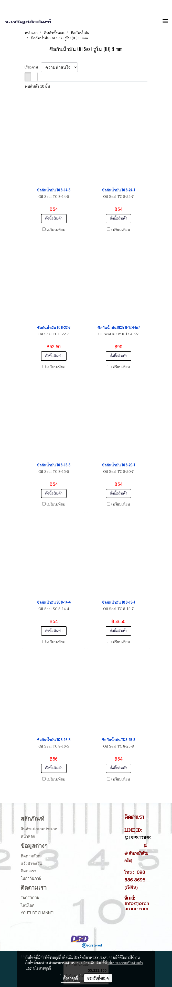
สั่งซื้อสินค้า (53, 218)
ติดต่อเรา (28, 871)
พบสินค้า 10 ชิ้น (37, 86)
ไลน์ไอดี (28, 905)
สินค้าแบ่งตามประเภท (39, 829)
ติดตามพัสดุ (30, 856)
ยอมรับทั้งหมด (98, 978)
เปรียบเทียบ (56, 229)
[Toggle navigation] (165, 21)
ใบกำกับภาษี (31, 878)
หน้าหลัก (28, 836)
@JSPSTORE (137, 838)
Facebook (30, 898)
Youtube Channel (38, 913)
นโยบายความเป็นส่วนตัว (125, 962)
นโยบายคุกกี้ (42, 968)
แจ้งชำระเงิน (31, 863)
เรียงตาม (33, 67)
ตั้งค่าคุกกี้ (70, 978)
